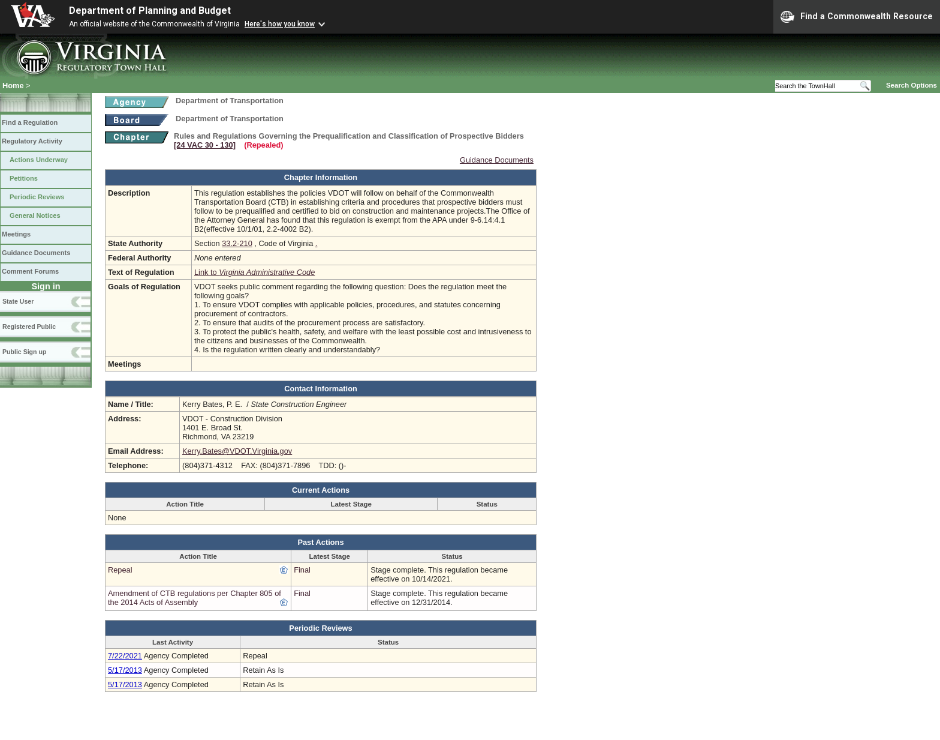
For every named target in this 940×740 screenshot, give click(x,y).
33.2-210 (237, 243)
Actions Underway (39, 159)
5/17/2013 (125, 670)
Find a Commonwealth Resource (857, 17)
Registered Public (29, 326)
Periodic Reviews (37, 196)
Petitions (24, 178)
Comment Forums (30, 271)
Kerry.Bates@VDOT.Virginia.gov (237, 451)
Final (302, 569)
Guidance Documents (36, 252)
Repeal (120, 569)
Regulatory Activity (32, 141)
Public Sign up (24, 351)
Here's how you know (280, 24)
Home (13, 85)
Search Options (911, 85)
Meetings (16, 234)
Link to (254, 272)
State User (18, 301)
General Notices (35, 215)
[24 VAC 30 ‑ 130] (205, 144)
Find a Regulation (30, 122)
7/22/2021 (125, 655)
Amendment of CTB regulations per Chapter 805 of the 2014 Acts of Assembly (194, 598)
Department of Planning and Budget (150, 10)
